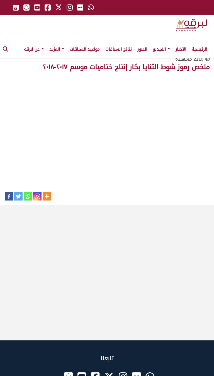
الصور (142, 49)
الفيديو (161, 49)
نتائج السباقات (118, 49)
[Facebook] (9, 196)
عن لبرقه (34, 49)
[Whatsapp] (28, 196)
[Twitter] (18, 196)
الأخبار (181, 49)
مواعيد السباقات (85, 49)
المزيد (56, 49)
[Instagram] (37, 196)
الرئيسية (199, 49)
